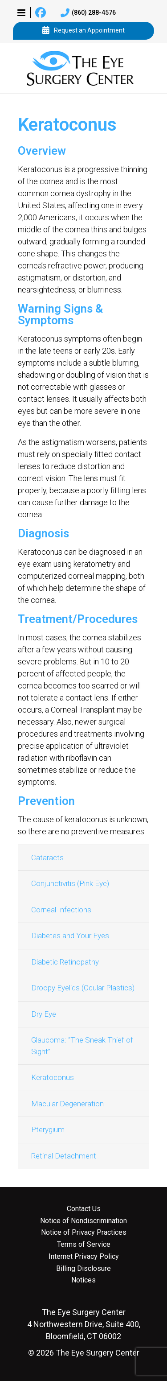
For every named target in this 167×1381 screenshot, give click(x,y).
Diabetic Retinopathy (65, 961)
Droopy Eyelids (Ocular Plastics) (82, 987)
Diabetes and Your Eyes (70, 935)
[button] (21, 12)
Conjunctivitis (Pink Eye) (70, 883)
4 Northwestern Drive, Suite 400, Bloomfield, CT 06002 (83, 1324)
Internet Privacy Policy (84, 1256)
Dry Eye (43, 1014)
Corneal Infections (61, 909)
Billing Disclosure (83, 1268)
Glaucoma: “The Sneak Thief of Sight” (82, 1045)
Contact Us (84, 1208)
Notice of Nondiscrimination (83, 1220)
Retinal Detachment (63, 1155)
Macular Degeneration (67, 1103)
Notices (83, 1280)
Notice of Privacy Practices (83, 1232)
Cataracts (47, 857)
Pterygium (48, 1129)
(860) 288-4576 (88, 12)
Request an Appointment (83, 30)
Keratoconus (52, 1077)
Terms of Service (83, 1244)
